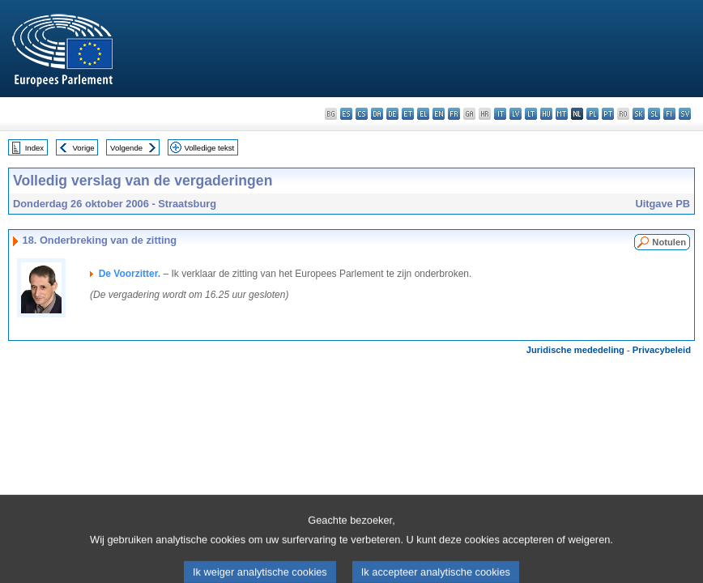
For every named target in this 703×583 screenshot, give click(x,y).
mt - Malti (562, 114)
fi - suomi (669, 114)
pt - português (608, 114)
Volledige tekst (209, 147)
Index (34, 147)
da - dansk (377, 114)
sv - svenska (685, 114)
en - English (438, 114)
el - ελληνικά (423, 114)
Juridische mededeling (575, 350)
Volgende (126, 147)
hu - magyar (546, 114)
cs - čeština (362, 114)
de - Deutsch (392, 114)
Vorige (84, 147)
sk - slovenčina (639, 114)
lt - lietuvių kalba (531, 114)
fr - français (454, 114)
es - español (346, 114)
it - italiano (500, 114)
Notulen (669, 242)
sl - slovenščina (654, 114)
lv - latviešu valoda (515, 114)
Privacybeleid (662, 350)
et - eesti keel (408, 114)
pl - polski (592, 114)
